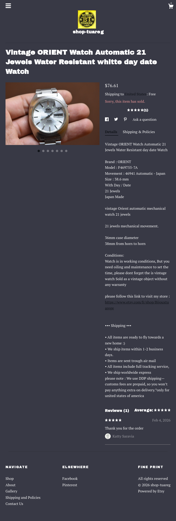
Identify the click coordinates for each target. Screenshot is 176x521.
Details (111, 131)
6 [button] (61, 151)
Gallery (11, 491)
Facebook (70, 478)
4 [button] (52, 151)
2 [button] (43, 151)
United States (135, 94)
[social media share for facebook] (107, 119)
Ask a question (145, 119)
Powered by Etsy (151, 491)
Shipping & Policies (139, 131)
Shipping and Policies (23, 497)
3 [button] (48, 151)
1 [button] (39, 151)
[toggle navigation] (8, 5)
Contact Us (14, 503)
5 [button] (57, 151)
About (11, 484)
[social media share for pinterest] (126, 119)
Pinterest (69, 484)
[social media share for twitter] (116, 119)
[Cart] (170, 6)
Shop (10, 478)
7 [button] (66, 151)
